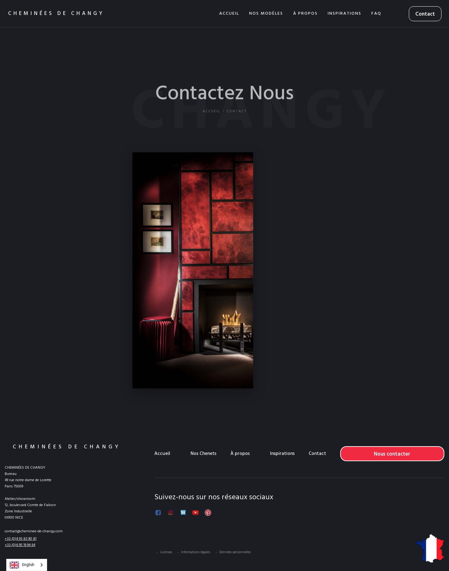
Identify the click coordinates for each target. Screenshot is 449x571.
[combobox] (26, 565)
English (22, 565)
